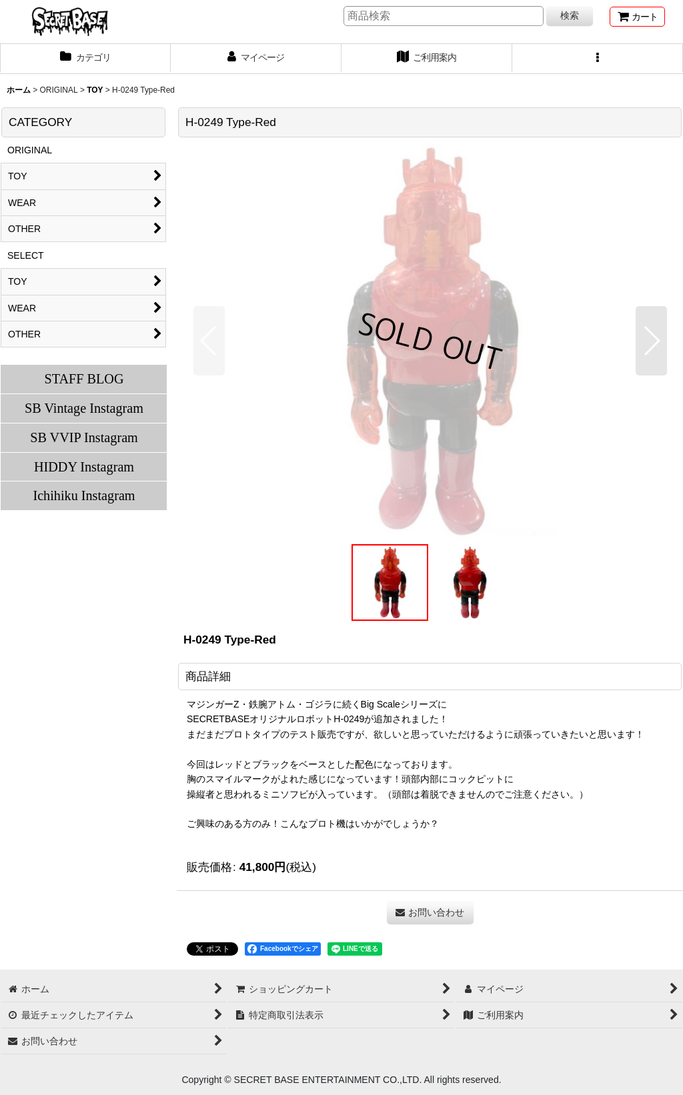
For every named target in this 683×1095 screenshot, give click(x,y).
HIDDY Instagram (84, 466)
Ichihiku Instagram (84, 495)
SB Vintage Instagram (84, 408)
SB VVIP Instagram (84, 437)
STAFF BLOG (83, 378)
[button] (597, 58)
